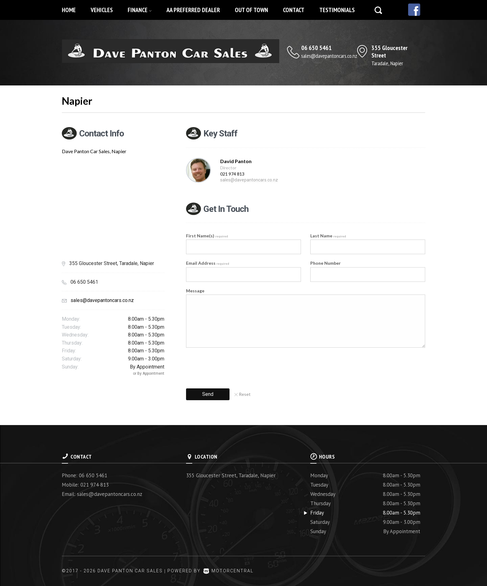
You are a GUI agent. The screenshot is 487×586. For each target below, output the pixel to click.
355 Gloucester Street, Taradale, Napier (230, 475)
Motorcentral (228, 570)
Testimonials (337, 10)
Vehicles (102, 10)
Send (207, 394)
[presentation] (233, 366)
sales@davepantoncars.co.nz (329, 55)
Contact (293, 10)
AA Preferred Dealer (193, 10)
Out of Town (251, 10)
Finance (140, 10)
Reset (242, 394)
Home (69, 10)
